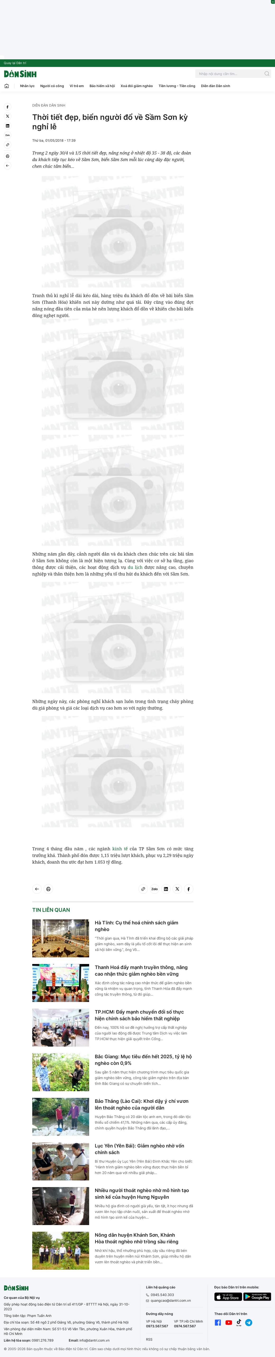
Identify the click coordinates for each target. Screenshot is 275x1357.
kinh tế (120, 849)
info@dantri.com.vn (94, 1340)
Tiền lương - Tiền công (177, 86)
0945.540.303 (162, 1295)
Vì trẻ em (77, 86)
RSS (149, 1339)
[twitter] (7, 116)
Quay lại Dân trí (15, 63)
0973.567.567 (157, 1326)
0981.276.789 (43, 1340)
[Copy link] (7, 145)
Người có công (52, 86)
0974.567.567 (185, 1326)
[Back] (7, 165)
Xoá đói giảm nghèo (137, 86)
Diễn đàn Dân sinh (215, 86)
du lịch (135, 567)
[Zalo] (7, 135)
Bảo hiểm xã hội (102, 86)
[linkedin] (7, 126)
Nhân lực (27, 86)
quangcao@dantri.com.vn (171, 1300)
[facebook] (7, 107)
